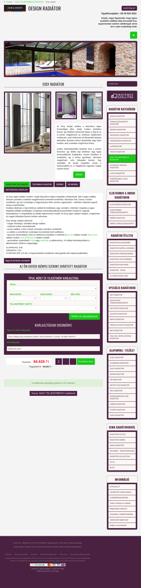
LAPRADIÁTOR (116, 146)
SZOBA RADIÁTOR (117, 116)
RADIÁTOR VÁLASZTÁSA (120, 456)
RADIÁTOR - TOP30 (117, 270)
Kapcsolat (8, 554)
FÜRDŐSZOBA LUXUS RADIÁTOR (119, 180)
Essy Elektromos (27, 237)
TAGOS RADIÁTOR (117, 152)
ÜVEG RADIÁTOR (117, 415)
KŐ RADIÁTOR (115, 380)
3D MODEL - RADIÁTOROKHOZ (122, 451)
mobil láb (44, 240)
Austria (16, 547)
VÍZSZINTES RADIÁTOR (119, 135)
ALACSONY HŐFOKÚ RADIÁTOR (118, 166)
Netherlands (48, 547)
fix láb (32, 240)
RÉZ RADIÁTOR (116, 391)
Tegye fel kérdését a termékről (17, 261)
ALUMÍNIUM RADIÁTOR (119, 363)
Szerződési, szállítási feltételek (121, 514)
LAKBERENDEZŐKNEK (119, 498)
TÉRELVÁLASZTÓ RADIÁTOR (121, 325)
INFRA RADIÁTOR (117, 319)
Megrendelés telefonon (118, 509)
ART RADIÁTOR (116, 295)
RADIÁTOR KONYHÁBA (119, 265)
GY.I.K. (112, 462)
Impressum (34, 554)
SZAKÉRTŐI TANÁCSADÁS (120, 492)
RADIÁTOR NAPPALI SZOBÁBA (122, 248)
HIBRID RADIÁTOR (117, 218)
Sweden (67, 547)
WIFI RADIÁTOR (116, 331)
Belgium (22, 547)
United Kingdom (76, 547)
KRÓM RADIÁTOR (117, 374)
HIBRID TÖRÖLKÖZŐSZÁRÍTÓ (122, 224)
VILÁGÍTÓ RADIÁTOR (118, 314)
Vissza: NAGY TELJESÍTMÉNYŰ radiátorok (53, 393)
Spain (61, 547)
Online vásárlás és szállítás (120, 503)
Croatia (28, 547)
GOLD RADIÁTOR (117, 369)
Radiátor (9, 2)
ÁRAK (79, 174)
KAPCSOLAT (129, 8)
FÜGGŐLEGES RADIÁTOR (120, 141)
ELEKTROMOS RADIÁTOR (120, 205)
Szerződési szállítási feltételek (80, 554)
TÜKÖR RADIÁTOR (117, 410)
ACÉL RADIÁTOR (116, 358)
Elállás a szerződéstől (118, 525)
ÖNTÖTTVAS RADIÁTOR (119, 385)
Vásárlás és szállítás (21, 554)
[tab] (17, 184)
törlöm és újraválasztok (84, 316)
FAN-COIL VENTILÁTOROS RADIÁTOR (120, 337)
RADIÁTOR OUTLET (118, 434)
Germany (40, 547)
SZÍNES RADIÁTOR (117, 404)
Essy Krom (93, 235)
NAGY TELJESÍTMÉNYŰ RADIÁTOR (29, 2)
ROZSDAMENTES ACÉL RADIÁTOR (119, 397)
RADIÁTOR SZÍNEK (117, 440)
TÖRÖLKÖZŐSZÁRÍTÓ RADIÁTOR (119, 123)
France (33, 547)
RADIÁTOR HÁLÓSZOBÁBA (121, 259)
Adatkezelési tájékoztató (119, 520)
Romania (56, 547)
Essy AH (69, 235)
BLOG (112, 468)
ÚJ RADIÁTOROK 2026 (119, 276)
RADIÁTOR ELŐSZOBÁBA (120, 243)
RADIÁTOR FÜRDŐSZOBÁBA (121, 254)
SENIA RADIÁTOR (117, 445)
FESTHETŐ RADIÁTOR (119, 308)
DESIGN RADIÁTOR (118, 130)
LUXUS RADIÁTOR (117, 173)
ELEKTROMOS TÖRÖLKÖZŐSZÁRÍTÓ (119, 211)
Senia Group (63, 554)
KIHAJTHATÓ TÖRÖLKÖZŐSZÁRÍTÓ (119, 302)
